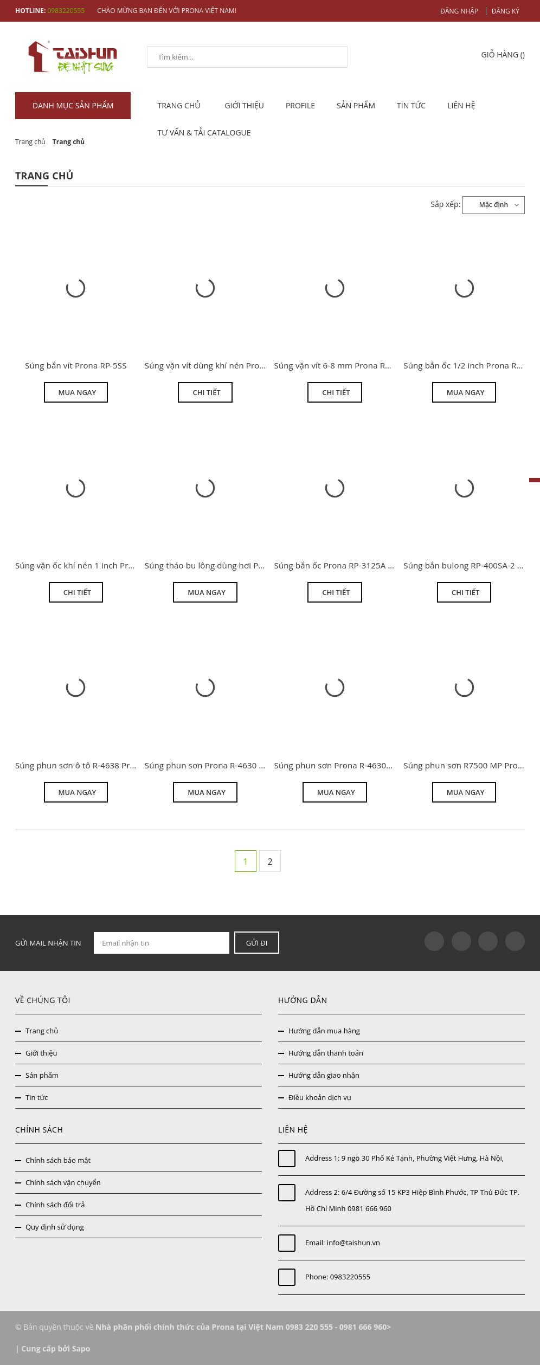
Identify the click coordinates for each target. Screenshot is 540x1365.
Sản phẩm (356, 105)
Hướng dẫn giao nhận (323, 1075)
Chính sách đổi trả (55, 1204)
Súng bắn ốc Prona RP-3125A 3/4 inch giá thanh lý (370, 565)
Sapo (81, 1348)
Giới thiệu (244, 105)
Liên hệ (461, 105)
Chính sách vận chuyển (63, 1182)
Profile (300, 105)
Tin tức (411, 105)
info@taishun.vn (353, 1242)
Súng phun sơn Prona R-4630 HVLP (212, 765)
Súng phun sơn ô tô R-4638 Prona (80, 765)
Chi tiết (206, 392)
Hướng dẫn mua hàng (324, 1031)
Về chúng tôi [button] (42, 1000)
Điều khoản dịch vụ (319, 1097)
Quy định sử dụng (54, 1227)
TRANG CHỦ (180, 105)
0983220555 (350, 1277)
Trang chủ (41, 1031)
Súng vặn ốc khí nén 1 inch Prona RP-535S (96, 565)
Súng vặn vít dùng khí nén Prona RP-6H (220, 365)
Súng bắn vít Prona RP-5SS (75, 365)
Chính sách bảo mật (58, 1160)
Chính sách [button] (39, 1129)
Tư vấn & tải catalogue (204, 132)
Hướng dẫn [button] (302, 1000)
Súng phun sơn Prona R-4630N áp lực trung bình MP (374, 765)
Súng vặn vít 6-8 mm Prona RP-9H (339, 365)
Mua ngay (78, 392)
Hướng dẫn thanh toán (325, 1053)
